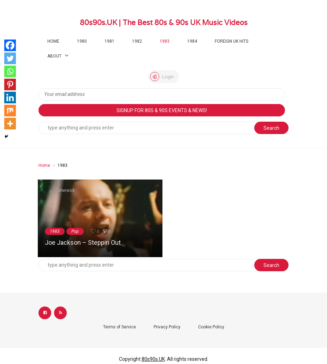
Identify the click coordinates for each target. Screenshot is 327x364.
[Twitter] (10, 58)
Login (162, 76)
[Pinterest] (10, 84)
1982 (137, 41)
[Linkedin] (10, 97)
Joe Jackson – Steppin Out (83, 242)
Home (53, 41)
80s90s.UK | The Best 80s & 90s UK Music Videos (164, 22)
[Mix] (10, 110)
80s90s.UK (153, 359)
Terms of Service (119, 326)
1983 (165, 41)
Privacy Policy (167, 326)
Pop (75, 231)
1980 (82, 41)
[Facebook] (10, 45)
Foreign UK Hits (231, 41)
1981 (109, 41)
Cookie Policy (211, 326)
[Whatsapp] (10, 71)
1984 (192, 41)
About (54, 56)
